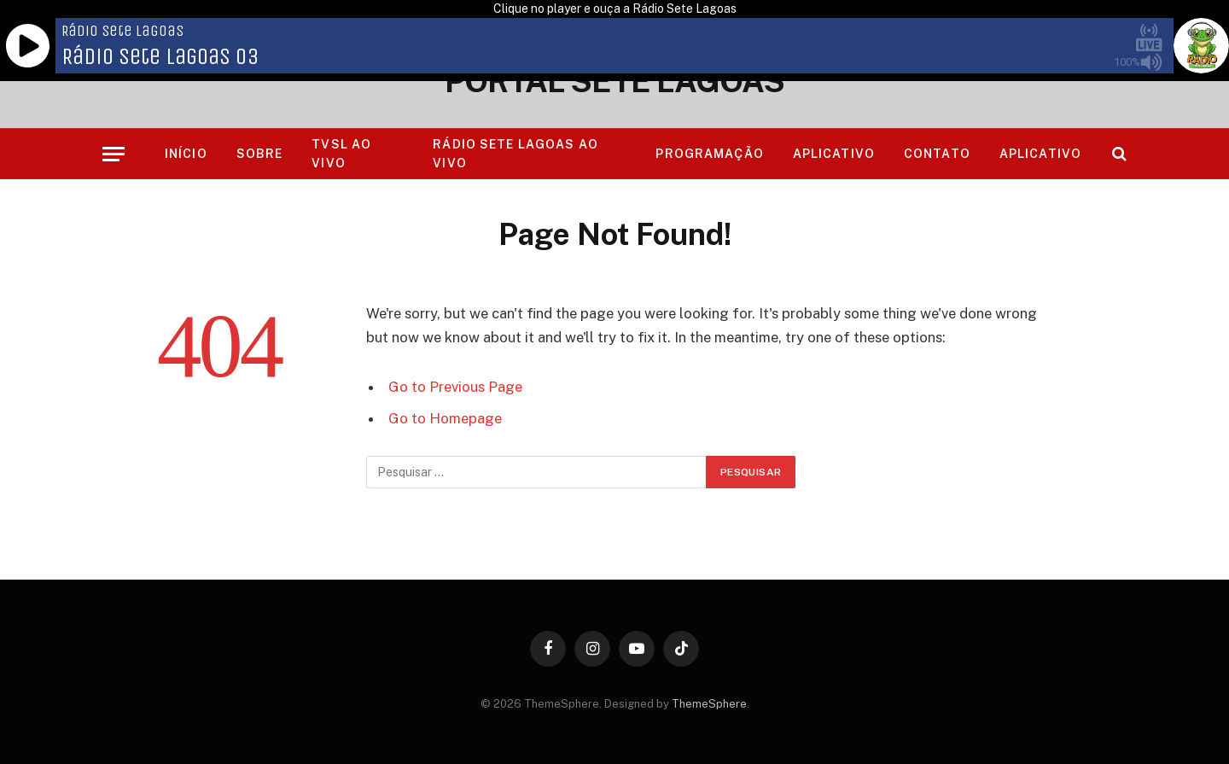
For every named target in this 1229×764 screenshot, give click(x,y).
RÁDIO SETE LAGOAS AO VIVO (515, 153)
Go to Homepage (445, 418)
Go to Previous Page (455, 386)
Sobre (259, 153)
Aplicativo (834, 153)
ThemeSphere (709, 703)
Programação (709, 153)
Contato (937, 153)
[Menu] (113, 154)
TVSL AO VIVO (341, 153)
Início (186, 153)
